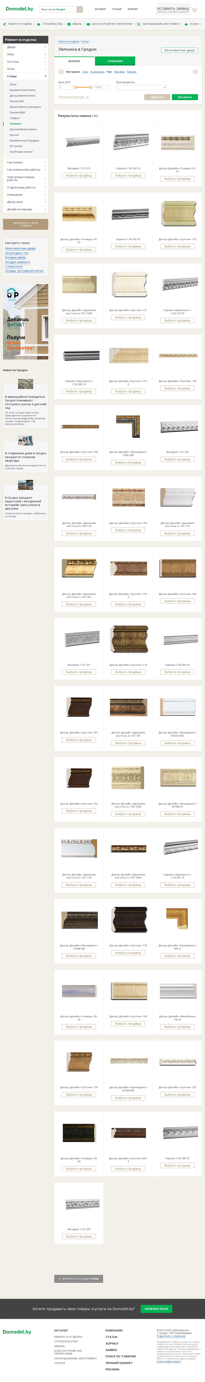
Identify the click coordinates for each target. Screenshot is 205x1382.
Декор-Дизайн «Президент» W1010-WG (177, 734)
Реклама (113, 1369)
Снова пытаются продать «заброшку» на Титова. (25, 501)
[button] (61, 72)
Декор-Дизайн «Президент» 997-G (177, 947)
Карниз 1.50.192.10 (128, 239)
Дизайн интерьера (19, 209)
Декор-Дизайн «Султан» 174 (128, 665)
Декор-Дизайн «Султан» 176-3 (128, 595)
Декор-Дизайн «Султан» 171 (128, 310)
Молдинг (119, 72)
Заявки (111, 1349)
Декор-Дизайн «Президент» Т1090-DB (79, 947)
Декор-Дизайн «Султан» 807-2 (128, 1160)
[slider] (75, 87)
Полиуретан (97, 72)
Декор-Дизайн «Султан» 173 (177, 239)
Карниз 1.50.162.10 (128, 168)
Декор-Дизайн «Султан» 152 (79, 803)
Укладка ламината (17, 262)
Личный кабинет (119, 1362)
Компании (115, 61)
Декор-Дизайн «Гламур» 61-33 (79, 241)
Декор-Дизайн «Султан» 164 (128, 523)
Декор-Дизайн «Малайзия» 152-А (177, 1018)
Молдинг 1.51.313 (79, 168)
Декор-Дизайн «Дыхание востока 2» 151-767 (128, 734)
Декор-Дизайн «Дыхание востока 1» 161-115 (177, 524)
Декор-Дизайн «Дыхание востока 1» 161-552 (79, 595)
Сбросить (157, 97)
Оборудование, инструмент (160, 24)
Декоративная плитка (22, 95)
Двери (11, 47)
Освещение (15, 194)
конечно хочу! (156, 1309)
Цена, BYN (64, 82)
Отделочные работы (21, 187)
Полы (10, 69)
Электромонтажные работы (20, 178)
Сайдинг (15, 118)
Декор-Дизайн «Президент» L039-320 (128, 453)
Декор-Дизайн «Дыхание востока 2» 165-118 (79, 524)
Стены (12, 76)
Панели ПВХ (17, 101)
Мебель (76, 24)
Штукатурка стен (16, 253)
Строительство (51, 24)
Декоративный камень (23, 129)
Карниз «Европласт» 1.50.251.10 (177, 876)
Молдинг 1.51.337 (79, 665)
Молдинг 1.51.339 (79, 1229)
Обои (13, 84)
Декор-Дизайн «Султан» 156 (128, 1016)
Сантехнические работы (23, 169)
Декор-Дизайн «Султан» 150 (177, 594)
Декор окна (15, 202)
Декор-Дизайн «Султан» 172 (128, 945)
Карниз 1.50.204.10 (177, 665)
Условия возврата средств (169, 1361)
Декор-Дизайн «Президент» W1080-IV (177, 805)
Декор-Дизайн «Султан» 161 (79, 732)
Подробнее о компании (171, 1336)
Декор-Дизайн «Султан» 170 (79, 1087)
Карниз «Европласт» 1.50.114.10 (177, 311)
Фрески (14, 135)
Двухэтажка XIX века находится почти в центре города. (25, 455)
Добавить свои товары (25, 224)
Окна (10, 54)
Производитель (125, 82)
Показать (185, 97)
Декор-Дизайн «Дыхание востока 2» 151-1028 (79, 311)
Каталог (100, 9)
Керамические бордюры (24, 140)
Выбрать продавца (79, 175)
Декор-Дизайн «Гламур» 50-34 (79, 1160)
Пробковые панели (21, 151)
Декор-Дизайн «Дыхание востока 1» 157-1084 (128, 876)
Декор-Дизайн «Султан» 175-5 (128, 382)
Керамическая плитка (22, 90)
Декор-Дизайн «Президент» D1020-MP (128, 1089)
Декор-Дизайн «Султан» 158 (79, 452)
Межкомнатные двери (20, 248)
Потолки (13, 61)
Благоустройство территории (111, 24)
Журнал (133, 9)
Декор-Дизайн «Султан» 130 (177, 381)
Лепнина (15, 123)
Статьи (117, 9)
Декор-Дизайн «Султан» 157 (177, 1087)
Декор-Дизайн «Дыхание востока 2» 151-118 (79, 876)
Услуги (193, 24)
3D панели (16, 146)
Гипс (85, 72)
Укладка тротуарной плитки (24, 271)
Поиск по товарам (121, 1356)
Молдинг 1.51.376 (177, 452)
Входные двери (15, 257)
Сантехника (15, 162)
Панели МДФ (17, 112)
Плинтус (132, 72)
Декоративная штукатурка (25, 107)
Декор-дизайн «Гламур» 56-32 (78, 1018)
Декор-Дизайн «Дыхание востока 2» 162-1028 (128, 805)
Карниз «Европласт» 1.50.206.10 (79, 382)
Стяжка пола (14, 266)
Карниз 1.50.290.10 (177, 1158)
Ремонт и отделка (19, 24)
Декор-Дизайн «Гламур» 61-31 (177, 170)
